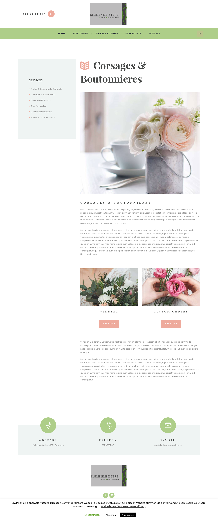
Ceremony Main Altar (41, 100)
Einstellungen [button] (92, 514)
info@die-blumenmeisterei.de (168, 445)
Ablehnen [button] (111, 514)
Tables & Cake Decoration (43, 117)
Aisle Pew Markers (39, 106)
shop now (109, 324)
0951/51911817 (34, 14)
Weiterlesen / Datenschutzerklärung (123, 506)
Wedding (109, 311)
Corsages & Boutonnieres (43, 94)
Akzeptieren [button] (128, 514)
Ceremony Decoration (41, 111)
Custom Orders (171, 311)
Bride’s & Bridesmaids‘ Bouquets (46, 89)
